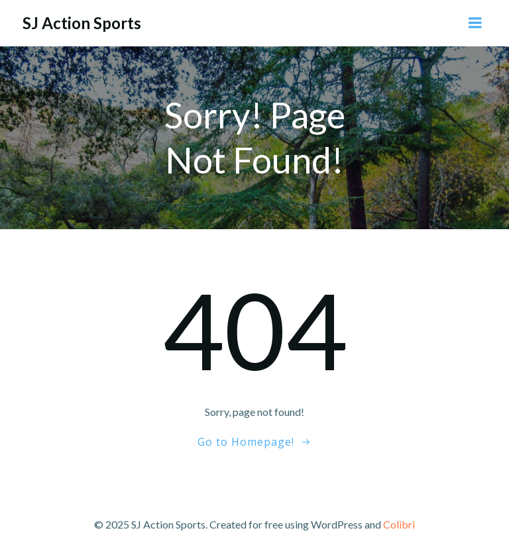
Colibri (399, 524)
